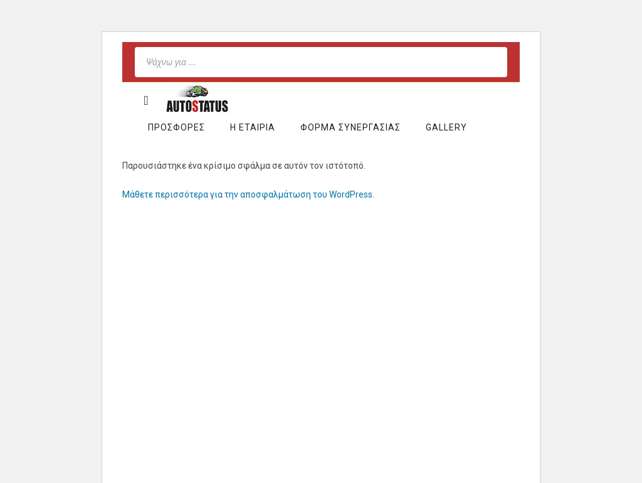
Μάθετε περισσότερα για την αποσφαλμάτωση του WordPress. (248, 194)
